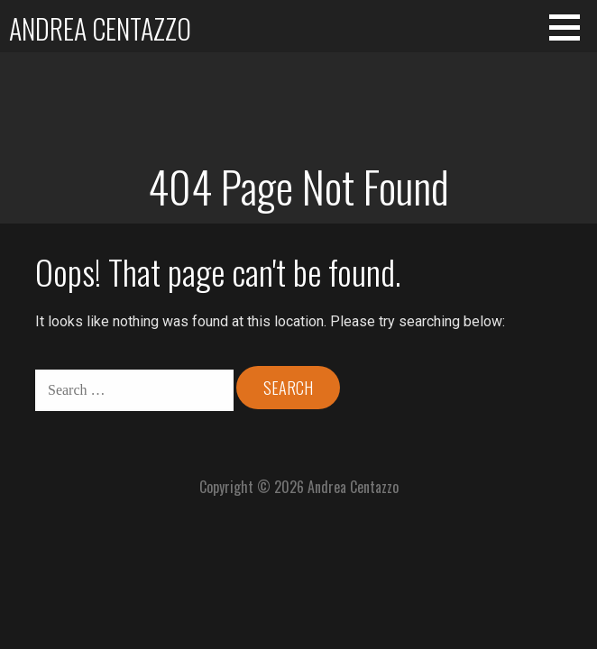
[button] (571, 27)
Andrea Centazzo (100, 28)
